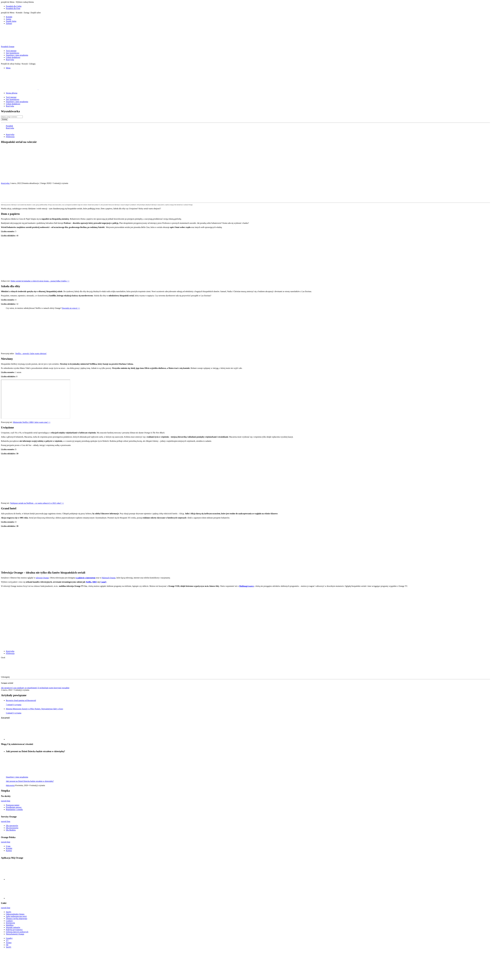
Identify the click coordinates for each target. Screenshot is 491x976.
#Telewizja (10, 137)
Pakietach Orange (109, 578)
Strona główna (11, 93)
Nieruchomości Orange (15, 934)
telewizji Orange (42, 578)
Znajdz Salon (11, 21)
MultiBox (10, 925)
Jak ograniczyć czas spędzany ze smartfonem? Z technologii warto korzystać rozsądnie (35, 688)
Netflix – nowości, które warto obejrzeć (31, 353)
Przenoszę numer (12, 805)
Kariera (9, 850)
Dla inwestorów (12, 828)
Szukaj (4, 119)
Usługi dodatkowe (13, 57)
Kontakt (9, 17)
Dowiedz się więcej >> (71, 308)
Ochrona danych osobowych (17, 932)
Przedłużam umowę (13, 807)
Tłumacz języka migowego (16, 918)
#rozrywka (10, 134)
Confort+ (9, 921)
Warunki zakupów (13, 927)
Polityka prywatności (14, 930)
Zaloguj (9, 23)
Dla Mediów (11, 830)
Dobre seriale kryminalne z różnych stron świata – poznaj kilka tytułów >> (40, 281)
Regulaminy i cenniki (14, 809)
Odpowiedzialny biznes (15, 914)
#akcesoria (10, 785)
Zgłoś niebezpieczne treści (16, 916)
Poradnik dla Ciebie (13, 6)
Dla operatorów (12, 826)
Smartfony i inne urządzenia (17, 55)
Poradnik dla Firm (13, 8)
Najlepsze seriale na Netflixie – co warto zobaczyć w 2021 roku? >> (37, 503)
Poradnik (9, 126)
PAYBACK (10, 923)
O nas (8, 846)
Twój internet (11, 51)
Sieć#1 (8, 912)
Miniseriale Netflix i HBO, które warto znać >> (31, 422)
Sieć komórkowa (12, 53)
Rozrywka (10, 60)
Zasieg (8, 19)
